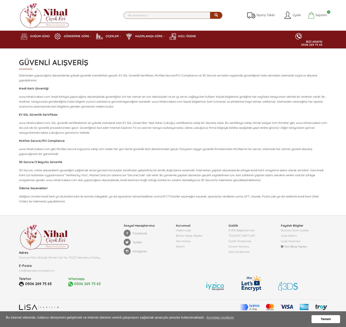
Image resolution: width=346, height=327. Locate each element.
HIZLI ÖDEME (182, 36)
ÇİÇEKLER (107, 36)
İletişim (180, 249)
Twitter (133, 242)
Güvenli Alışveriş (238, 249)
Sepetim (317, 15)
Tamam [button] (326, 319)
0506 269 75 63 (39, 283)
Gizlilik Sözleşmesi (239, 243)
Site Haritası (183, 243)
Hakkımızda (183, 231)
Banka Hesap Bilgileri (189, 237)
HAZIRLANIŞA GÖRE (144, 36)
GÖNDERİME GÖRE (71, 36)
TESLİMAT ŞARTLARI (241, 237)
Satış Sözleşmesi (238, 255)
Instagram (135, 251)
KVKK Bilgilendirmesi (241, 231)
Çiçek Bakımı (289, 237)
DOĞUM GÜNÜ (35, 36)
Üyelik (292, 15)
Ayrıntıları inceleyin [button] (220, 319)
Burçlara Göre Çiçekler (295, 231)
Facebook (135, 233)
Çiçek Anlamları (291, 243)
